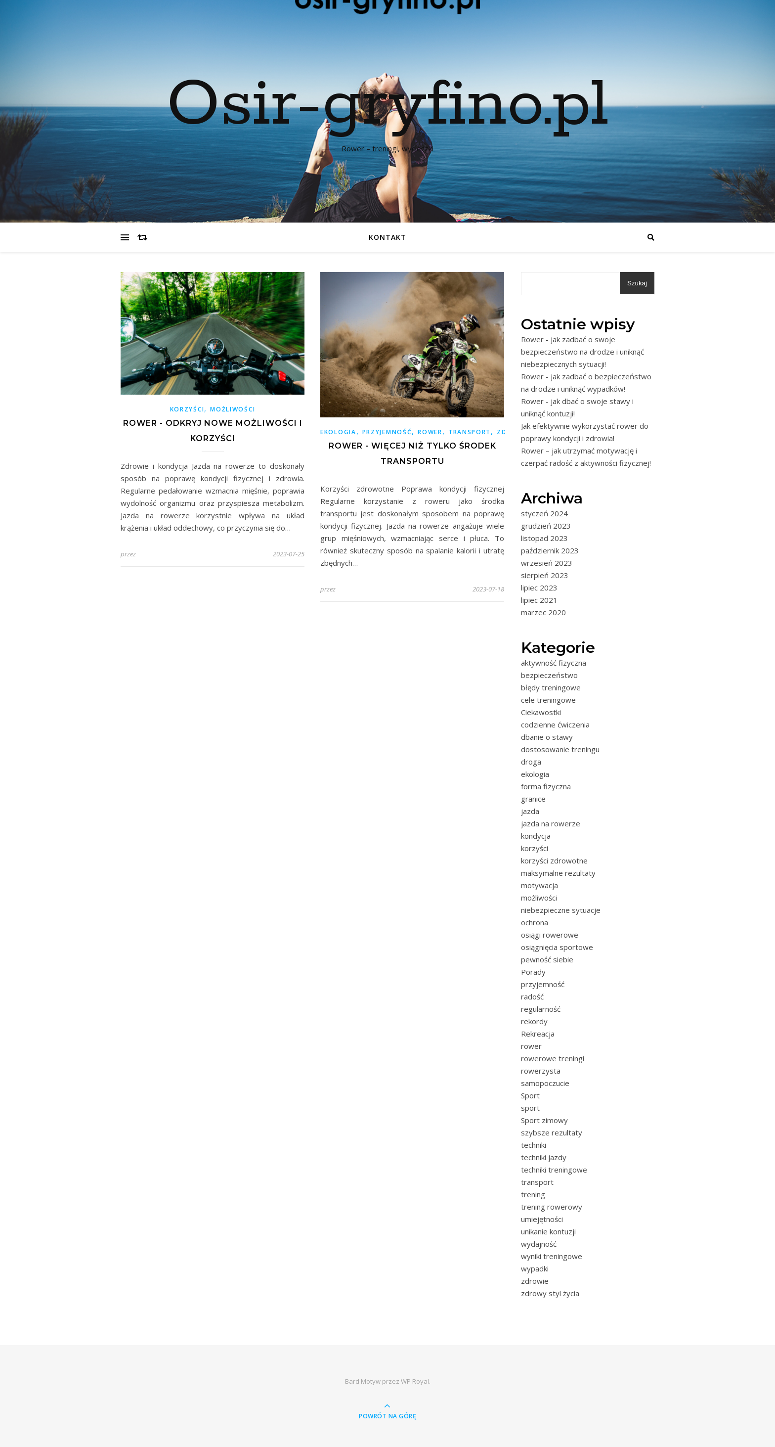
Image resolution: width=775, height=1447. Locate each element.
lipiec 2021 (539, 600)
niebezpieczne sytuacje (561, 910)
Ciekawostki (541, 712)
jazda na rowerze (550, 823)
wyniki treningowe (551, 1256)
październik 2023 (550, 550)
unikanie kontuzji (548, 1231)
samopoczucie (545, 1083)
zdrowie (535, 1281)
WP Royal (415, 1381)
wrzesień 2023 (546, 563)
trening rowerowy (551, 1207)
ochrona (534, 922)
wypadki (535, 1268)
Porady (533, 972)
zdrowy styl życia (550, 1293)
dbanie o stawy (547, 737)
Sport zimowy (544, 1120)
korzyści (187, 409)
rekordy (534, 1021)
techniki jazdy (543, 1157)
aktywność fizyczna (553, 663)
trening (533, 1194)
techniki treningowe (554, 1170)
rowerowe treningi (552, 1058)
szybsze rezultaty (551, 1132)
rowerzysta (540, 1071)
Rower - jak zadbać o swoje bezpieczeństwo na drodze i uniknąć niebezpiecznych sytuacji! (582, 351)
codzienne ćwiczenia (555, 724)
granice (533, 799)
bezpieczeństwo (549, 675)
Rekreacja (538, 1034)
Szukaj (637, 283)
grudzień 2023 (546, 526)
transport (469, 432)
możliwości (232, 409)
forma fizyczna (546, 786)
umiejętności (542, 1219)
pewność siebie (547, 959)
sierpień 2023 (544, 575)
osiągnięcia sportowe (557, 947)
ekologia (338, 432)
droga (531, 762)
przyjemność (387, 432)
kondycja (536, 836)
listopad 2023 (544, 538)
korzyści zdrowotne (554, 860)
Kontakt (387, 237)
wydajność (539, 1244)
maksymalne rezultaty (558, 873)
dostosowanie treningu (560, 749)
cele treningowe (548, 700)
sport (530, 1108)
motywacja (539, 885)
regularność (540, 1009)
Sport (530, 1095)
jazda (530, 811)
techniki (533, 1145)
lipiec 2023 (539, 587)
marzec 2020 (543, 612)
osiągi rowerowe (549, 935)
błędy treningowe (551, 687)
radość (532, 996)
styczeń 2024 (544, 513)
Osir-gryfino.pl (388, 105)
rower (430, 432)
